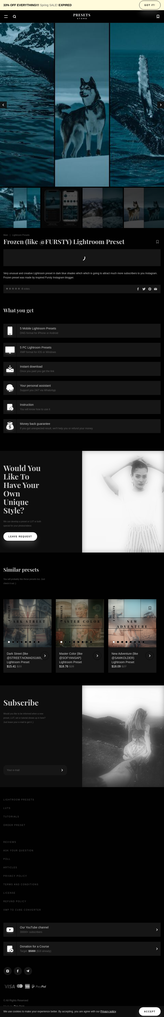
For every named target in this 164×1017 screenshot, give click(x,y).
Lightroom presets (18, 800)
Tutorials (11, 817)
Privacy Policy (15, 876)
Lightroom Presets (20, 235)
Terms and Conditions (21, 884)
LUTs (7, 808)
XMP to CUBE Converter (22, 910)
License (9, 893)
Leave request (20, 536)
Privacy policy (108, 1011)
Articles (10, 867)
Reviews (9, 842)
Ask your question (18, 850)
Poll (7, 859)
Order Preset (14, 825)
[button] (5, 17)
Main (5, 235)
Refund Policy (14, 901)
